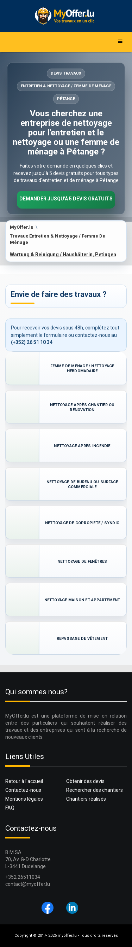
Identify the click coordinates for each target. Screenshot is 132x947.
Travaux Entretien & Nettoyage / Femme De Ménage (57, 239)
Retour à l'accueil (24, 781)
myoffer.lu (67, 935)
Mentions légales (24, 799)
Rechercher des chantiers (94, 790)
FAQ (9, 808)
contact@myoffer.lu (27, 884)
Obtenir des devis (85, 781)
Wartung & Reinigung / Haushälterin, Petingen (63, 254)
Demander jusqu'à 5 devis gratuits (66, 198)
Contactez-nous (23, 790)
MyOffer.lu (21, 227)
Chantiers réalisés (86, 799)
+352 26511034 (22, 877)
